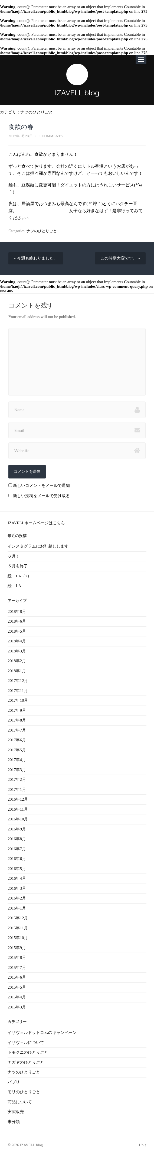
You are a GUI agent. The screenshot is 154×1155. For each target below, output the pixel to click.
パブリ (14, 1082)
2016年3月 (17, 888)
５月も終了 (18, 566)
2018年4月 (17, 641)
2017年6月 (17, 740)
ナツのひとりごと (36, 112)
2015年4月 (17, 997)
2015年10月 (18, 938)
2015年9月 (17, 948)
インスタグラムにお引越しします (38, 546)
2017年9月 (17, 710)
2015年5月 (17, 987)
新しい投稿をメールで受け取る (41, 496)
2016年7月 (17, 849)
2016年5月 (17, 868)
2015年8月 (17, 957)
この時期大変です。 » (120, 258)
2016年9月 (17, 829)
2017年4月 (17, 760)
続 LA (14, 586)
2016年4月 (17, 878)
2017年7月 (17, 730)
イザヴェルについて (26, 1042)
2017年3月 (17, 770)
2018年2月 (17, 661)
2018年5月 (17, 631)
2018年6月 (17, 621)
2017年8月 (17, 720)
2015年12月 (18, 918)
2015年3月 (17, 1007)
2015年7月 (17, 967)
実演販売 (16, 1111)
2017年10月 (18, 700)
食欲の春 (21, 126)
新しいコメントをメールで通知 (41, 485)
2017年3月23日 (20, 136)
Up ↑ (142, 1145)
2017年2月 (17, 779)
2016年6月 (17, 858)
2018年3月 (17, 651)
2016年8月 (17, 839)
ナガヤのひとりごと (26, 1062)
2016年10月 (18, 819)
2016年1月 (17, 908)
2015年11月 (18, 928)
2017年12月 (18, 680)
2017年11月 (18, 690)
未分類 (14, 1122)
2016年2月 (17, 898)
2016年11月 (18, 809)
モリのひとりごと (24, 1092)
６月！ (14, 556)
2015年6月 (17, 977)
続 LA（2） (19, 576)
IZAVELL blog (77, 93)
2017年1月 (17, 789)
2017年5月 (17, 750)
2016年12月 (18, 799)
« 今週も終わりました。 (35, 258)
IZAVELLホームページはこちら (36, 523)
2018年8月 (17, 611)
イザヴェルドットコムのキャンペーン (42, 1032)
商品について (20, 1102)
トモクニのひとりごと (28, 1052)
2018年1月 (17, 671)
